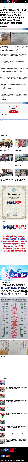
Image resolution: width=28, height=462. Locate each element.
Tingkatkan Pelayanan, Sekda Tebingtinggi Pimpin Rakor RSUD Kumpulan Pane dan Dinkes (16, 434)
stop (6, 26)
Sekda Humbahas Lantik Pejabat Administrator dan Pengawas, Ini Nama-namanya (16, 388)
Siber (6, 460)
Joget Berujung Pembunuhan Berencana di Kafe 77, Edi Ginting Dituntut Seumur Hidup (16, 401)
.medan (4, 7)
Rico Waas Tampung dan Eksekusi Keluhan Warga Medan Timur (5, 163)
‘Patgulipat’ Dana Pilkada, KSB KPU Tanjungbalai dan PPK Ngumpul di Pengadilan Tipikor (16, 427)
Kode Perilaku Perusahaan (18, 460)
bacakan (2, 26)
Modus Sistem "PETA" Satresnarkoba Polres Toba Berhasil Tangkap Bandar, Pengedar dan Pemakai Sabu (16, 395)
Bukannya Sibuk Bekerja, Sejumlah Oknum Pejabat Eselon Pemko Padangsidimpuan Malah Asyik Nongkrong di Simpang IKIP (16, 382)
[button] (26, 0)
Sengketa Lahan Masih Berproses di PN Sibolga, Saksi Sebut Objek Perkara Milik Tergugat (16, 407)
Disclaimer (10, 460)
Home (1, 7)
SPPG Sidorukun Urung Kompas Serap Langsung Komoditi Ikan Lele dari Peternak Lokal (16, 420)
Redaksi (2, 460)
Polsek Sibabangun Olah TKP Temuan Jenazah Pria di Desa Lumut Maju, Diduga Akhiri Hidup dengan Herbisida (16, 440)
